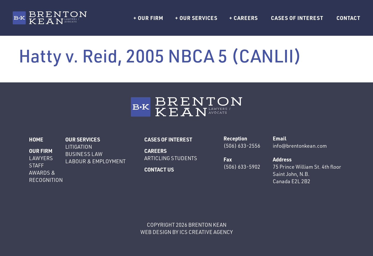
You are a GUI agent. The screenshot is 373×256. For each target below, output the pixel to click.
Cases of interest (297, 18)
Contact (348, 18)
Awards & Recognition (46, 176)
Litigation (78, 147)
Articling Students (170, 158)
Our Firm (150, 18)
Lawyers (41, 158)
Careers (246, 18)
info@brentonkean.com (300, 146)
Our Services (198, 18)
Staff (36, 165)
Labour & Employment (95, 161)
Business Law (84, 154)
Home (36, 139)
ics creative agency (206, 232)
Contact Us (159, 169)
